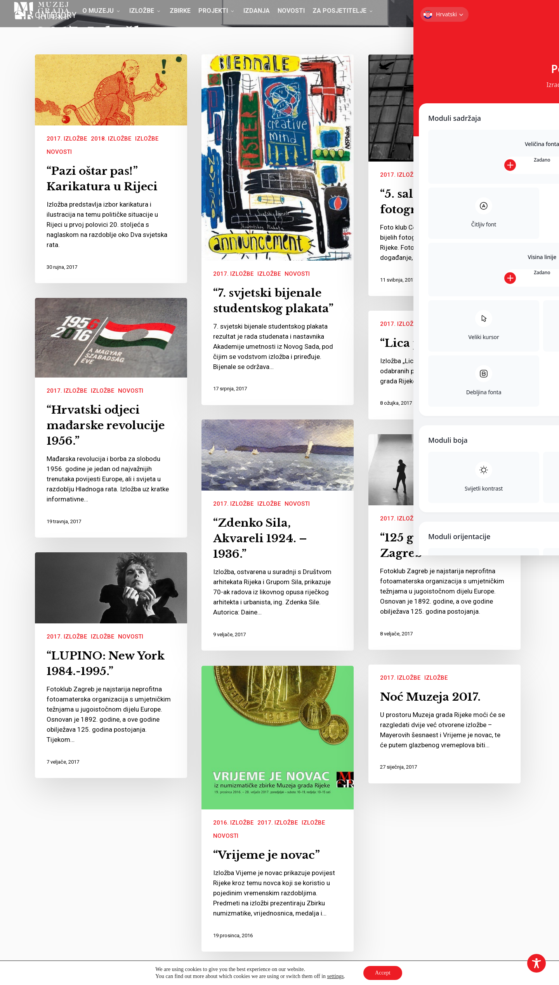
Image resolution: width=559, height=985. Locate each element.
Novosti (59, 151)
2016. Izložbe (233, 822)
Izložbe (146, 138)
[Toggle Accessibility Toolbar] (536, 963)
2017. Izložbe (67, 138)
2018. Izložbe (111, 138)
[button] (541, 13)
